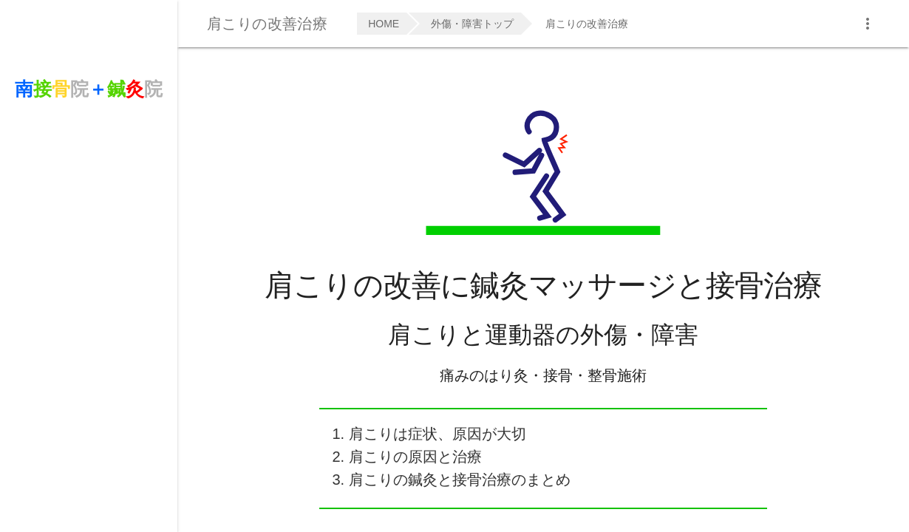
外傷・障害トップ (472, 24)
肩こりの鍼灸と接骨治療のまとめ (460, 479)
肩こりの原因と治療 (415, 457)
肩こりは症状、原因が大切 (437, 434)
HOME (383, 24)
